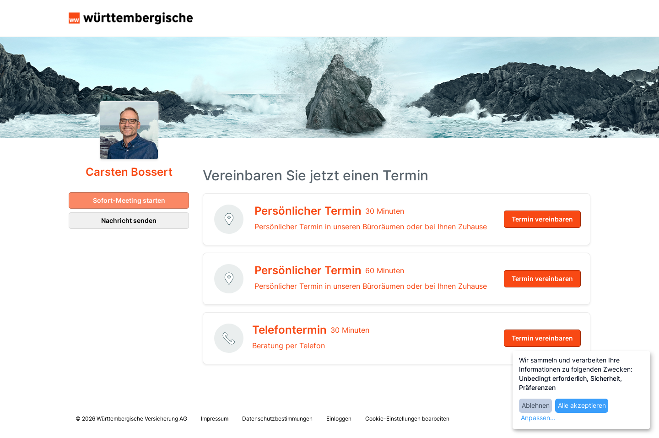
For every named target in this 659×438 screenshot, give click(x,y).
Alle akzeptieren (582, 405)
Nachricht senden (129, 220)
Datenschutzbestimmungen (277, 418)
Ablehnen (536, 405)
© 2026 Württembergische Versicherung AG (131, 418)
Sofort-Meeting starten (129, 200)
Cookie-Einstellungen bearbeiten (407, 418)
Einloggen (338, 418)
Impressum (214, 418)
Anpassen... (538, 418)
